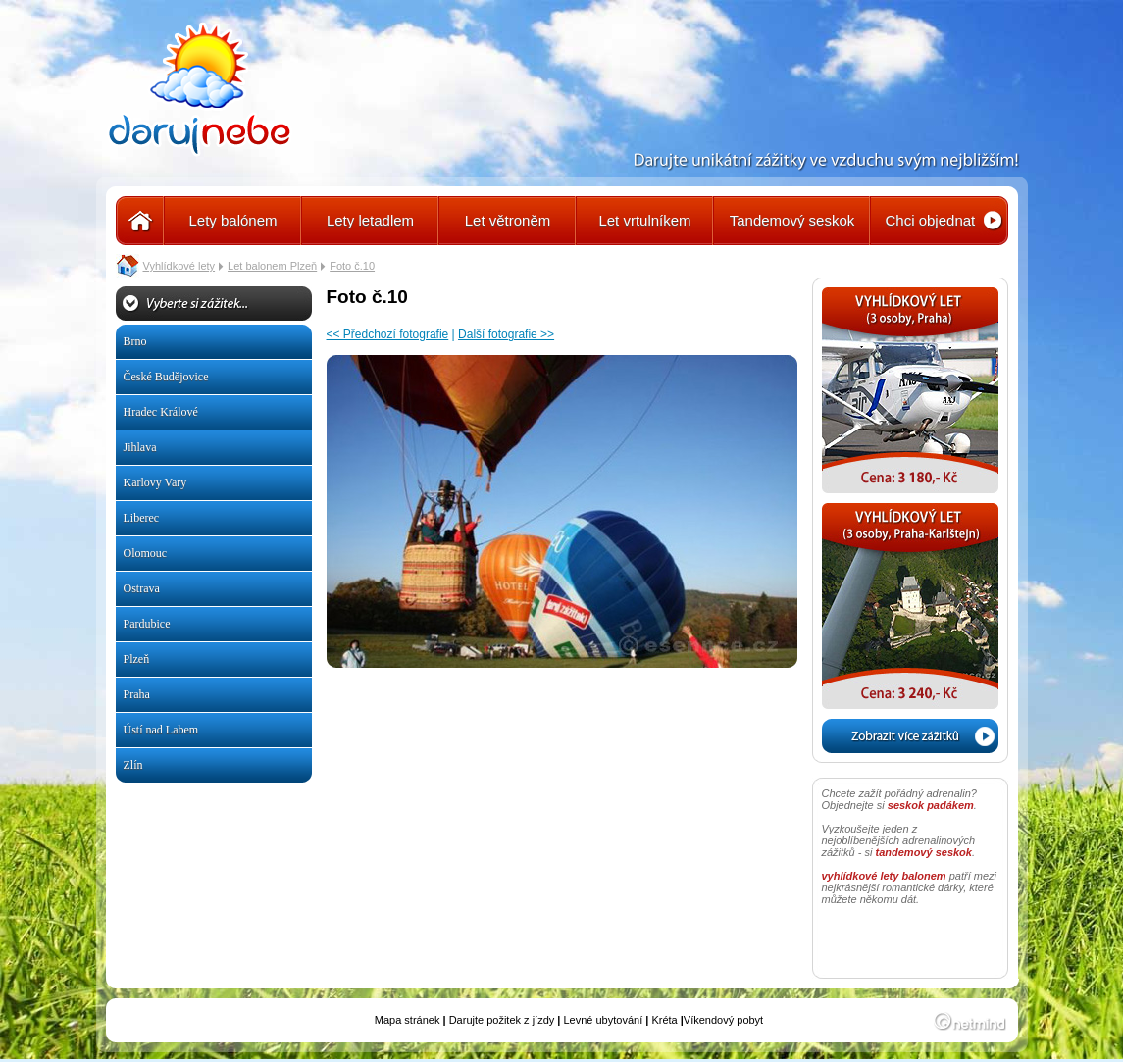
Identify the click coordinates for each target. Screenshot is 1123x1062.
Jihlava (140, 447)
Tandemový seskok (792, 220)
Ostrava (142, 588)
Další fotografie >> (506, 334)
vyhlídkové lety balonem (884, 876)
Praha (137, 694)
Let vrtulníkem (644, 220)
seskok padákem (931, 805)
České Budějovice (166, 376)
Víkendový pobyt (723, 1020)
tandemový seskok (924, 852)
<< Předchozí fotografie (388, 334)
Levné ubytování (602, 1020)
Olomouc (146, 553)
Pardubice (147, 624)
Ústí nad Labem (161, 729)
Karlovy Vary (155, 482)
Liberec (142, 518)
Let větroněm (508, 220)
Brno (135, 341)
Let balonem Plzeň (272, 266)
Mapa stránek (407, 1020)
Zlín (133, 765)
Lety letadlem (370, 220)
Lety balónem (232, 220)
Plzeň (137, 659)
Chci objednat (931, 220)
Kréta (664, 1020)
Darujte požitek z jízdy (502, 1020)
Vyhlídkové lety (179, 266)
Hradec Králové (161, 412)
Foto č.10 (352, 266)
